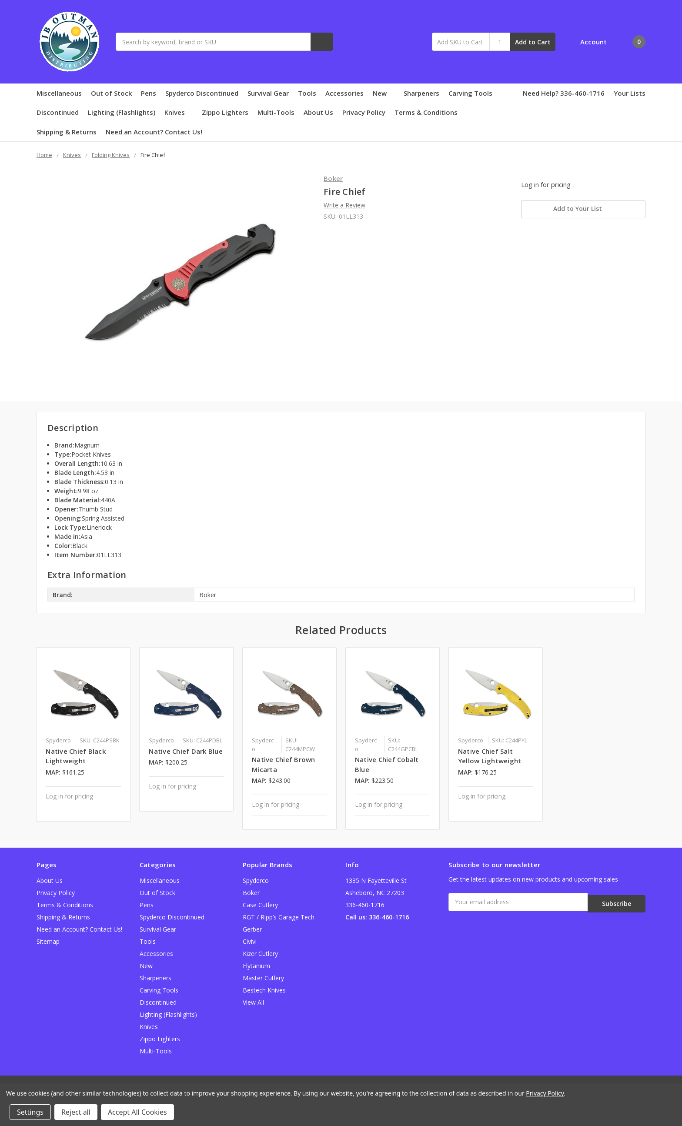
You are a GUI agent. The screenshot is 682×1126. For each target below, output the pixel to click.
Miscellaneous (59, 93)
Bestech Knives (264, 990)
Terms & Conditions (426, 112)
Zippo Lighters (225, 112)
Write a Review (344, 205)
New (383, 93)
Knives (178, 112)
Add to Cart (533, 42)
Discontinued (58, 112)
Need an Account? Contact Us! (154, 131)
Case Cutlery (260, 905)
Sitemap (48, 941)
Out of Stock (111, 93)
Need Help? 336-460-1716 (564, 93)
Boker (251, 893)
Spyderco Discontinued (201, 93)
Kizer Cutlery (260, 953)
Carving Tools (470, 93)
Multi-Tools (275, 112)
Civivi (250, 941)
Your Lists (629, 93)
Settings (30, 1112)
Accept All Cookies (137, 1112)
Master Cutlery (263, 978)
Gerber (252, 929)
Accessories (344, 93)
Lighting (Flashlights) (121, 112)
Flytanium (256, 966)
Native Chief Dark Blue (186, 751)
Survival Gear (268, 93)
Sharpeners (421, 93)
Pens (148, 93)
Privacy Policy (363, 112)
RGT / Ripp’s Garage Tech (278, 917)
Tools (307, 93)
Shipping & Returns (67, 131)
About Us (318, 112)
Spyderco (256, 880)
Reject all (75, 1112)
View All (253, 1002)
